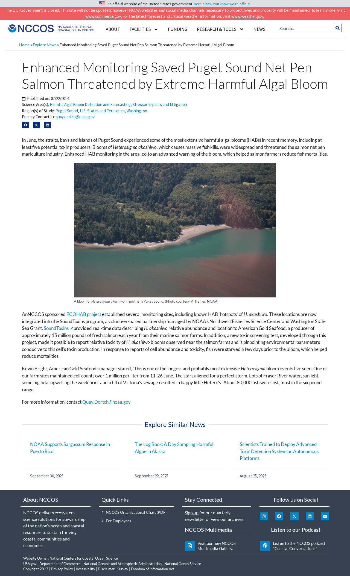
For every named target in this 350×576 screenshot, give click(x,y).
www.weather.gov (247, 16)
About (113, 29)
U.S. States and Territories (102, 110)
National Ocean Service (182, 564)
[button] (25, 125)
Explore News (44, 44)
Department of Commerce (60, 564)
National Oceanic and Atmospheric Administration (122, 564)
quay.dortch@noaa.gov (75, 116)
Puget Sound (67, 110)
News (259, 29)
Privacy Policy (62, 569)
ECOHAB (76, 314)
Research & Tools (220, 29)
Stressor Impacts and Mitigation (160, 104)
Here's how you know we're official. (222, 3)
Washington (137, 110)
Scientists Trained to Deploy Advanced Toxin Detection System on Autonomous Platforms (279, 451)
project (94, 314)
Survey (122, 569)
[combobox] (305, 28)
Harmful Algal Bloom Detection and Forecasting (90, 104)
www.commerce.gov (103, 16)
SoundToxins (58, 328)
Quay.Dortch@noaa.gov (106, 402)
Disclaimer (106, 569)
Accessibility (85, 569)
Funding (177, 29)
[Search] (338, 28)
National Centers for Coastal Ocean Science (83, 558)
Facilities (144, 29)
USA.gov (30, 564)
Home (24, 44)
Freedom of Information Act (152, 569)
